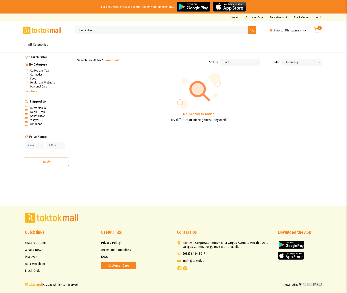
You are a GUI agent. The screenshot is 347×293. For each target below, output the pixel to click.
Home (234, 17)
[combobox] (240, 62)
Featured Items (35, 243)
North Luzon (37, 112)
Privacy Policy (111, 243)
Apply (47, 161)
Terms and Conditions (116, 250)
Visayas (35, 120)
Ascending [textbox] (291, 62)
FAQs (104, 257)
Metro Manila (38, 108)
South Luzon (37, 116)
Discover (31, 257)
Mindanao (36, 124)
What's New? (34, 250)
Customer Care (254, 17)
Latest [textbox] (227, 62)
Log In (318, 17)
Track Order (301, 17)
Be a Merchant (278, 17)
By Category (36, 64)
